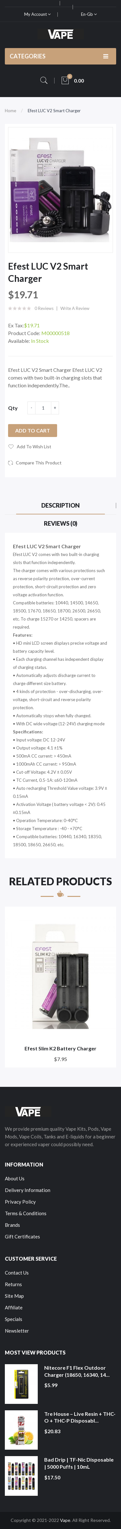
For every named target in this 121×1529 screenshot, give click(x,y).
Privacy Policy (20, 1202)
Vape (65, 1520)
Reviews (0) (60, 523)
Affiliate (14, 1307)
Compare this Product (39, 462)
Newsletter (17, 1331)
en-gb (89, 14)
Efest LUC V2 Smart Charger (54, 110)
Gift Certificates (22, 1236)
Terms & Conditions (25, 1213)
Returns (13, 1284)
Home (10, 110)
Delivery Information (27, 1190)
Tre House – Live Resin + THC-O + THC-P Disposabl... (80, 1417)
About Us (15, 1178)
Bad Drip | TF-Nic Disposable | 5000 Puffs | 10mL (79, 1463)
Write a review (74, 308)
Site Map (14, 1296)
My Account (37, 14)
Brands (12, 1225)
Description (60, 505)
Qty (13, 408)
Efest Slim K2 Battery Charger (60, 1048)
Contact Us (17, 1273)
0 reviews (44, 308)
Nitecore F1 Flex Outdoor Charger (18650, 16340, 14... (77, 1371)
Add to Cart (32, 430)
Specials (13, 1319)
